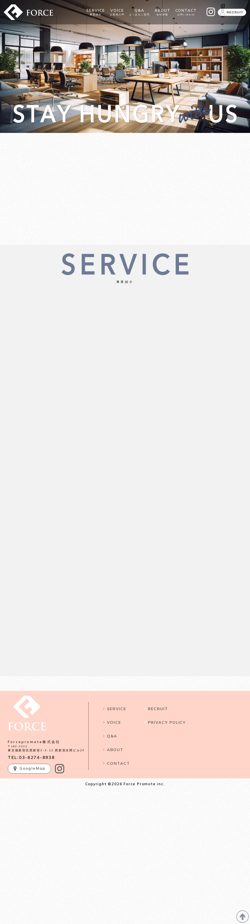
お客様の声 (117, 12)
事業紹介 (95, 12)
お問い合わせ (186, 12)
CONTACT (118, 763)
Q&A (112, 736)
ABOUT (115, 750)
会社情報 (162, 12)
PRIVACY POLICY (167, 722)
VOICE (114, 722)
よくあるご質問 (139, 12)
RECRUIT (158, 709)
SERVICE (116, 709)
